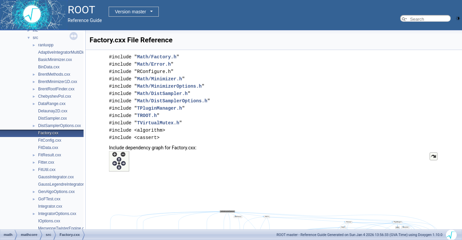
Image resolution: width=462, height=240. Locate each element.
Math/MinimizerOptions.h (169, 86)
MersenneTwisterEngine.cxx (63, 228)
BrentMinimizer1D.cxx (57, 81)
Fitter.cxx (46, 162)
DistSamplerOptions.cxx (59, 125)
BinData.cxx (49, 67)
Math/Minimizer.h (159, 79)
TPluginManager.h (159, 108)
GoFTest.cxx (49, 199)
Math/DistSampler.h (162, 93)
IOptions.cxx (49, 221)
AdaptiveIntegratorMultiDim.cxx (66, 52)
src (35, 37)
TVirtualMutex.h (158, 123)
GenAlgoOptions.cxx (56, 191)
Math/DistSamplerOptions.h (172, 101)
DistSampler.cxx (52, 118)
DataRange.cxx (52, 103)
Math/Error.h (154, 64)
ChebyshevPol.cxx (54, 96)
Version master (130, 11)
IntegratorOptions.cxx (57, 213)
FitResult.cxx (49, 155)
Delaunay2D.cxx (52, 111)
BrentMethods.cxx (54, 74)
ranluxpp (45, 45)
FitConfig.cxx (49, 140)
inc (35, 30)
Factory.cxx (48, 133)
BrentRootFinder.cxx (56, 89)
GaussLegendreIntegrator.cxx (64, 184)
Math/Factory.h (157, 57)
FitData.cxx (48, 147)
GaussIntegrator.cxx (56, 177)
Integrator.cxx (50, 206)
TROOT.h (147, 115)
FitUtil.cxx (46, 169)
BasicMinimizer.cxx (55, 59)
